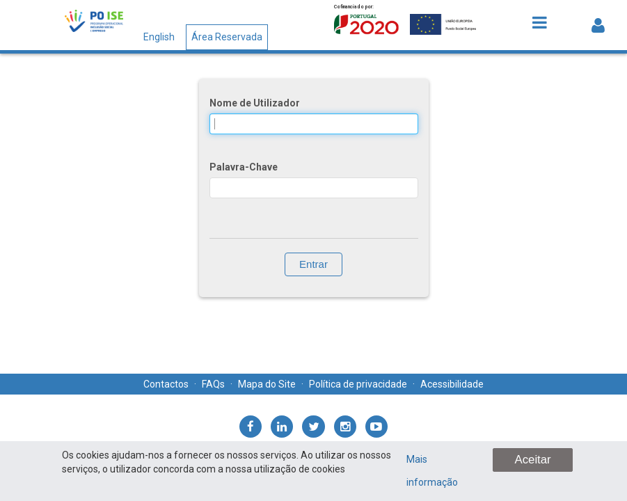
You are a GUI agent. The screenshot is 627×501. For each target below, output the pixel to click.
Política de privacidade (358, 384)
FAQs (213, 384)
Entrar (313, 264)
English (159, 36)
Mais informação (432, 471)
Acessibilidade (452, 384)
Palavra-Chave (243, 167)
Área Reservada (226, 36)
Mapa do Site (267, 384)
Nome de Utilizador (254, 103)
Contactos (166, 384)
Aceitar (532, 459)
